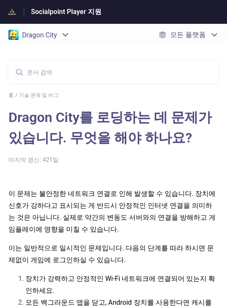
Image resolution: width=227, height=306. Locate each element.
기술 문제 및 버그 (39, 95)
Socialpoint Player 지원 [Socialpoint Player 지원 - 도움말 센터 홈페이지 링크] (66, 12)
